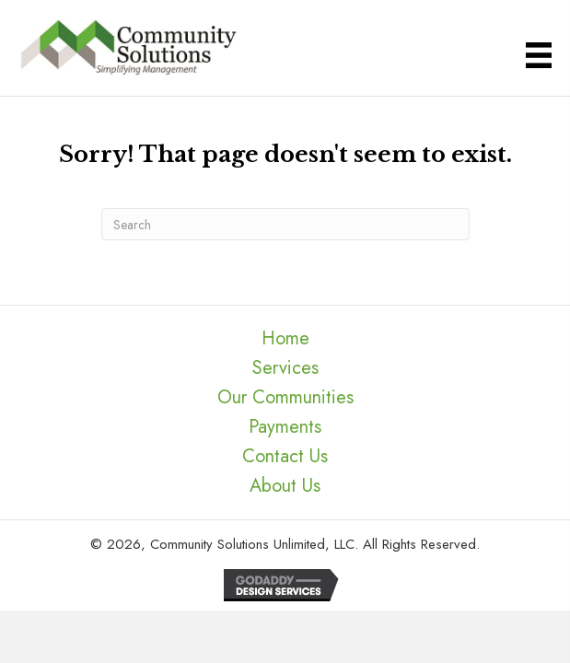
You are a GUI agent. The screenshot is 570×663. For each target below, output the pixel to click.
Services (285, 368)
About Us (285, 485)
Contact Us (285, 456)
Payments (285, 426)
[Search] (285, 224)
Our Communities (285, 397)
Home (285, 338)
